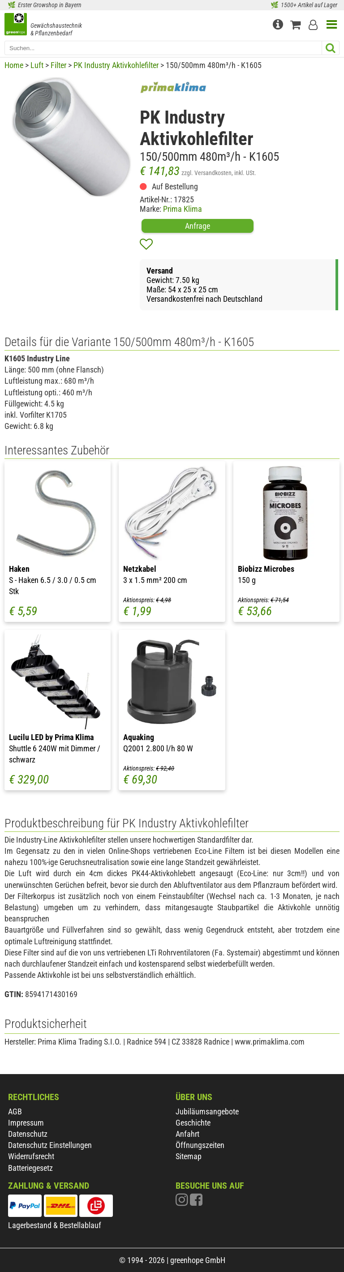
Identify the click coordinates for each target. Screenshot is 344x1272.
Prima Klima (182, 209)
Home (13, 65)
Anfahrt (187, 1134)
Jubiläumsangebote (207, 1111)
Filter (58, 65)
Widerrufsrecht (31, 1156)
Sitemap (189, 1156)
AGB (15, 1111)
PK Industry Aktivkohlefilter (116, 65)
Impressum (26, 1122)
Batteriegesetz (30, 1168)
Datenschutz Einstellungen (50, 1145)
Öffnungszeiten (200, 1145)
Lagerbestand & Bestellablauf (54, 1225)
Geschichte (193, 1122)
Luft (36, 65)
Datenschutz (27, 1134)
